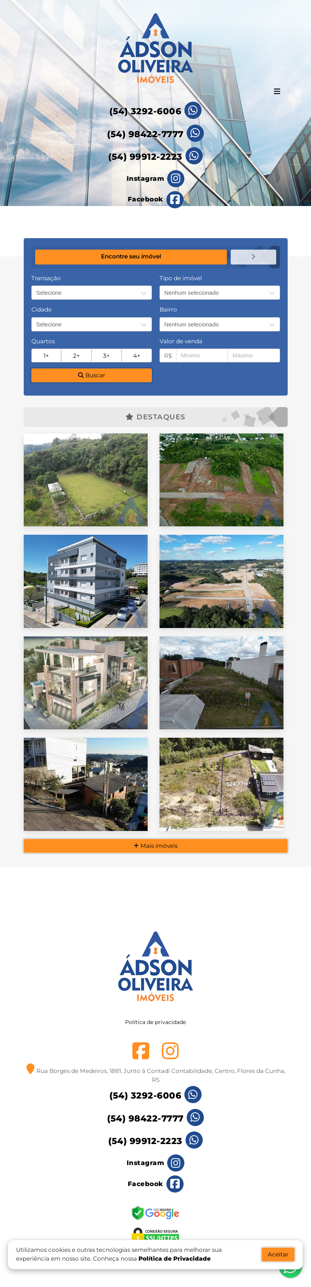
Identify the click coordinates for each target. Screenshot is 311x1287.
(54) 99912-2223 (145, 156)
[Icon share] (156, 178)
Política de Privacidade (175, 1258)
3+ (106, 355)
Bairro (168, 309)
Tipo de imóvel (181, 277)
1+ (46, 355)
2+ (76, 355)
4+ (136, 355)
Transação (46, 277)
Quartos (43, 340)
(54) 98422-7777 (145, 134)
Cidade (41, 309)
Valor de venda (181, 340)
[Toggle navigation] (277, 92)
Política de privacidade (155, 1033)
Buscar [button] (91, 374)
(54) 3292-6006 (145, 111)
